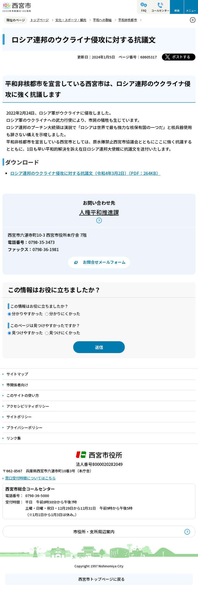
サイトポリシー (19, 416)
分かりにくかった (64, 313)
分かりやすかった (27, 313)
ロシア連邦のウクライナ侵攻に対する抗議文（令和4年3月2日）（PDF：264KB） (85, 173)
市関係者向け (17, 384)
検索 (176, 10)
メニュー (191, 10)
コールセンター (160, 10)
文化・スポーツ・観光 (70, 20)
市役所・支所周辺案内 (93, 531)
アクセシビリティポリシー (27, 406)
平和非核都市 (127, 20)
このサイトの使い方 (22, 395)
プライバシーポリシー (24, 427)
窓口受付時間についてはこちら (30, 478)
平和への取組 (102, 20)
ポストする (181, 56)
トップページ (39, 20)
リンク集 (13, 438)
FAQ (143, 10)
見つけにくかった (64, 332)
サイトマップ (17, 374)
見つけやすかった (27, 332)
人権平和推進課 (99, 212)
